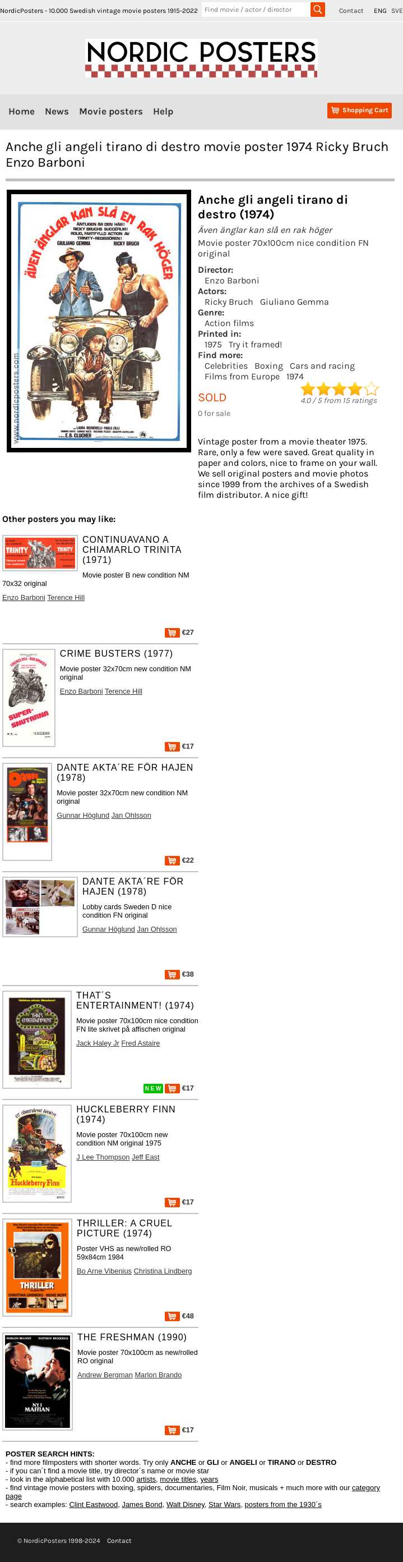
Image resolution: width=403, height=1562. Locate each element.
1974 (295, 376)
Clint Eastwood (93, 1504)
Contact (351, 11)
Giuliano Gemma (294, 301)
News (57, 111)
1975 (213, 344)
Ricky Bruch (229, 301)
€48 (179, 1316)
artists (146, 1479)
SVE (397, 11)
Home (21, 111)
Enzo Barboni (232, 280)
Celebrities (226, 365)
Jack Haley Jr (97, 1043)
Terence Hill (66, 597)
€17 (179, 746)
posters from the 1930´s (283, 1504)
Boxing (268, 365)
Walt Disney (185, 1504)
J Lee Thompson (102, 1157)
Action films (229, 323)
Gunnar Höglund (83, 815)
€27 (179, 632)
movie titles (178, 1479)
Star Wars (224, 1504)
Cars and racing (322, 365)
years (210, 1479)
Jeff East (146, 1157)
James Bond (142, 1504)
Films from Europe (242, 376)
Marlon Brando (158, 1375)
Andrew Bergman (105, 1375)
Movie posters (111, 111)
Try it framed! (255, 344)
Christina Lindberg (163, 1271)
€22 (179, 860)
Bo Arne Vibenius (104, 1271)
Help (163, 111)
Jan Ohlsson (131, 815)
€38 (179, 974)
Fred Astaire (140, 1043)
